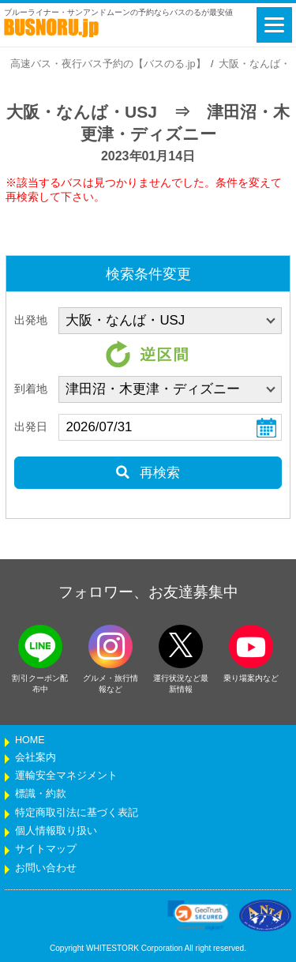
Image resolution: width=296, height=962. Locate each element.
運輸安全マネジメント (66, 775)
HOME (30, 740)
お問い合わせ (46, 868)
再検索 (148, 472)
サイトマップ (46, 849)
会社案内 (35, 757)
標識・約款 (40, 793)
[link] (198, 915)
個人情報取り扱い (56, 830)
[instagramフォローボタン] (110, 646)
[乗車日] (170, 427)
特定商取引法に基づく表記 (76, 812)
